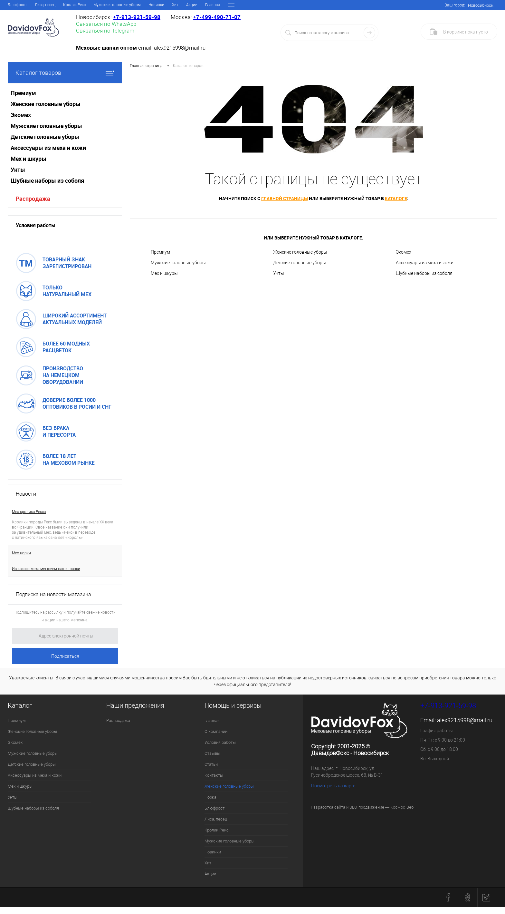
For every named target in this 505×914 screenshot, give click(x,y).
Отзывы (105, 5)
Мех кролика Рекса (29, 512)
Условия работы (75, 5)
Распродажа (33, 198)
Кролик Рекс (217, 830)
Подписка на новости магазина (53, 594)
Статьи (126, 5)
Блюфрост (214, 808)
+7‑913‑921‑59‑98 (136, 17)
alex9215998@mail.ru (179, 47)
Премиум (160, 252)
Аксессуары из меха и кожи (424, 262)
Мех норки (21, 553)
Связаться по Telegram (105, 30)
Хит (208, 863)
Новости (26, 494)
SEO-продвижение (366, 807)
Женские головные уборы (189, 5)
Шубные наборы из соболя (424, 273)
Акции (210, 873)
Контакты (149, 5)
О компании (41, 5)
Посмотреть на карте (333, 785)
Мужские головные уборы (178, 262)
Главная (15, 5)
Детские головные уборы (299, 262)
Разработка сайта (328, 807)
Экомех (403, 252)
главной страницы (284, 198)
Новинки (213, 852)
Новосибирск (480, 5)
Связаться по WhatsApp (106, 24)
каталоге (396, 198)
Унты (278, 273)
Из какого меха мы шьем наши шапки (46, 569)
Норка (225, 5)
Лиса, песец (216, 819)
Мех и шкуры (164, 273)
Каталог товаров (64, 72)
